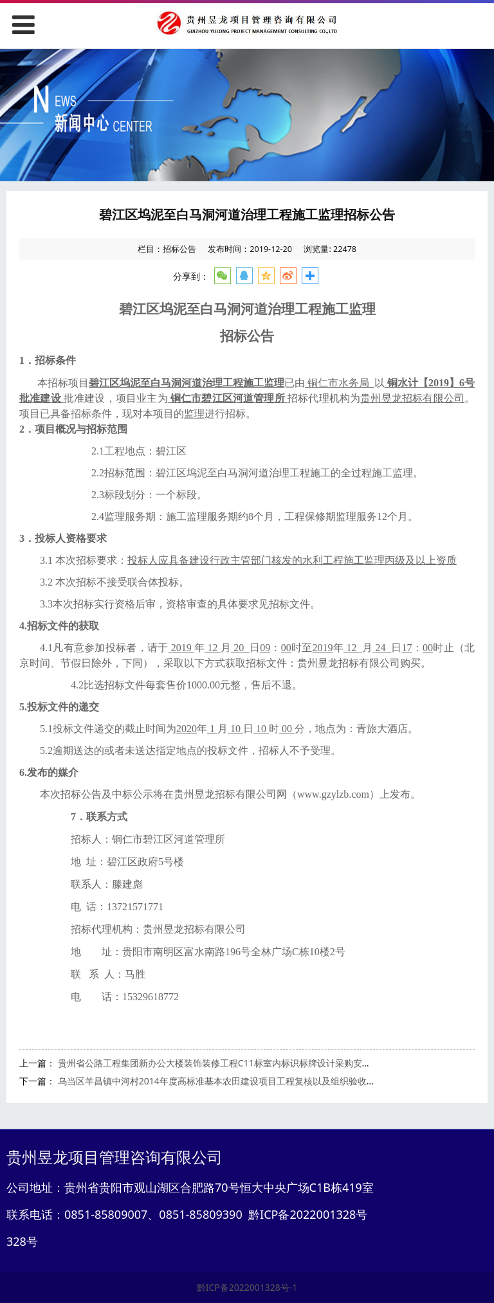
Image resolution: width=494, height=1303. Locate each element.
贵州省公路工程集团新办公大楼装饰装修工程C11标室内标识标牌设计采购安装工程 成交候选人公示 (256, 1063)
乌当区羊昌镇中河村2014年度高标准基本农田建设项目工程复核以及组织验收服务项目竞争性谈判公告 (262, 1081)
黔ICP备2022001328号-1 (247, 1287)
